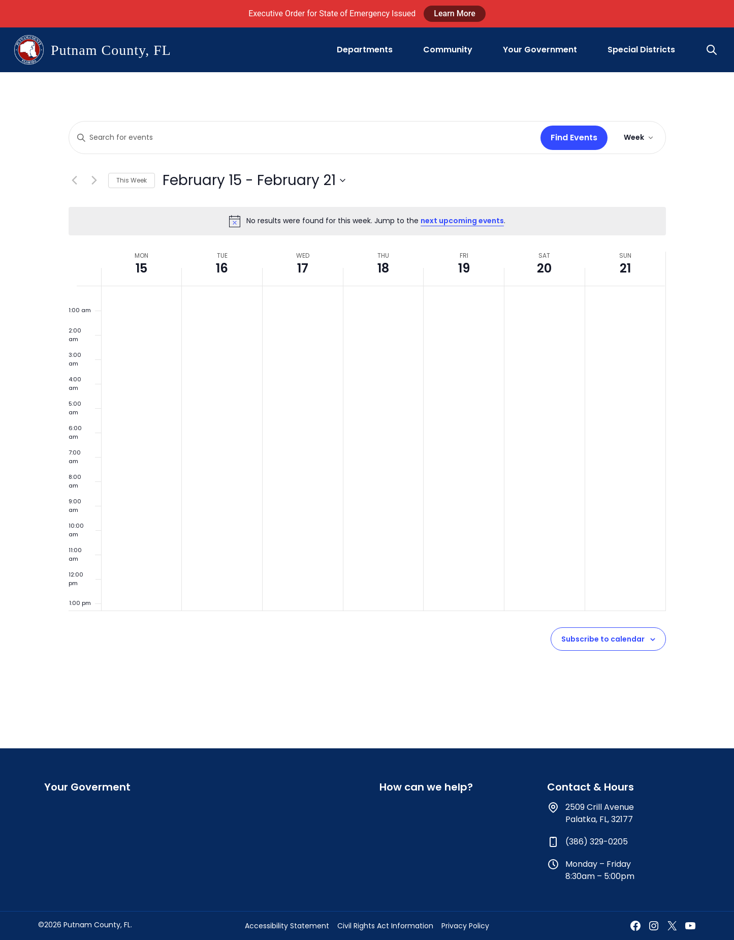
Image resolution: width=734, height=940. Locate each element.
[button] (712, 49)
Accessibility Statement (287, 926)
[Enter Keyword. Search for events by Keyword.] (302, 138)
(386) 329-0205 (596, 841)
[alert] (367, 221)
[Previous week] (75, 180)
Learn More (454, 13)
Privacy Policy (465, 926)
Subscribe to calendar (603, 639)
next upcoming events (462, 221)
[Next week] (94, 180)
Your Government (540, 49)
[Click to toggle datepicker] (254, 180)
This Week (131, 180)
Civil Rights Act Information (385, 926)
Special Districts (641, 49)
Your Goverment (87, 787)
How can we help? (426, 787)
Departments (365, 49)
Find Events (574, 137)
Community (447, 49)
